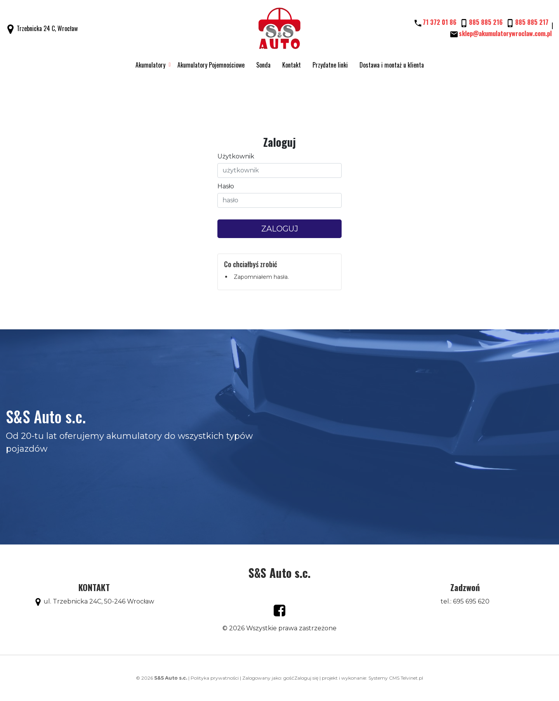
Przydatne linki (330, 65)
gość (288, 678)
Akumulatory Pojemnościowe (211, 65)
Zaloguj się (306, 678)
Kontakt (291, 65)
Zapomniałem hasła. (261, 276)
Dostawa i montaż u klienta (391, 65)
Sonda (263, 65)
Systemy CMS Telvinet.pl (395, 678)
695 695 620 (471, 601)
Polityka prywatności (215, 678)
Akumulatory (150, 65)
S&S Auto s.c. (279, 572)
